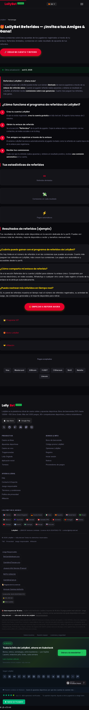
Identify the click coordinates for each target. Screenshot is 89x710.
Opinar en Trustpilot (14, 703)
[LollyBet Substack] (9, 677)
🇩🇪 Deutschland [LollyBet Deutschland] (37, 516)
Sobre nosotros (29, 636)
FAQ (3, 479)
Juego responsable (9, 487)
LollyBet (3, 20)
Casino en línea (8, 441)
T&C (3, 542)
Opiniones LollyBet (53, 449)
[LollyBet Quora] (34, 677)
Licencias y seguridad (58, 636)
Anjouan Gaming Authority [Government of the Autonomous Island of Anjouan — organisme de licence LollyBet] (13, 590)
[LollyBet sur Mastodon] (26, 428)
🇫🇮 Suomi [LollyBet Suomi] (28, 525)
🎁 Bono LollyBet (11, 333)
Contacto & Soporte (9, 483)
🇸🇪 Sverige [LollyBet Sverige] (40, 525)
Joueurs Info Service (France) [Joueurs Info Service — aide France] (15, 569)
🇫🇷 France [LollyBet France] (7, 516)
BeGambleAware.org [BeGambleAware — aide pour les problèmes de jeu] (11, 558)
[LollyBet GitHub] (39, 677)
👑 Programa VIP (11, 321)
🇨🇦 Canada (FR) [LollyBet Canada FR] (54, 520)
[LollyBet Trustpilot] (53, 677)
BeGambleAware (42, 616)
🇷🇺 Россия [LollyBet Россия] (62, 525)
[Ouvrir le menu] (81, 4)
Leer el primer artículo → (12, 660)
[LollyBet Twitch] (19, 677)
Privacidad (10, 542)
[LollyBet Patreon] (77, 677)
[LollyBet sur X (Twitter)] (4, 428)
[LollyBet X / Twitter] (4, 677)
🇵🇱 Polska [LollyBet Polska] (6, 525)
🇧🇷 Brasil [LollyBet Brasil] (6, 520)
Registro (49, 453)
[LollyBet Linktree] (73, 677)
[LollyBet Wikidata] (58, 677)
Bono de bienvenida (54, 441)
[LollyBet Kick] (24, 677)
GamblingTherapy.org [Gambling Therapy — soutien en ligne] (11, 563)
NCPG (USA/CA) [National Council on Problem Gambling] (9, 575)
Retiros (48, 461)
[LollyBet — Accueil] (14, 4)
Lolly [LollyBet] (12, 406)
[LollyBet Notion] (48, 677)
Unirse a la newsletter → (72, 654)
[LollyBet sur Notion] (32, 428)
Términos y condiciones (11, 491)
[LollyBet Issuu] (68, 677)
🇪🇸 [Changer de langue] (51, 4)
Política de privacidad (10, 495)
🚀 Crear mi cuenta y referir (21, 52)
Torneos (5, 465)
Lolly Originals (7, 457)
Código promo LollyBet (55, 445)
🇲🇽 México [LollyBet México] (17, 520)
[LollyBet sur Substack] (21, 428)
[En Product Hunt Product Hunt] (76, 684)
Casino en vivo (7, 449)
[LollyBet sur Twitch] (15, 428)
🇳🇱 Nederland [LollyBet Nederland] (73, 516)
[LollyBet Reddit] (43, 677)
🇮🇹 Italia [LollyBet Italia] (50, 516)
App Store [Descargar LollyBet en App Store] (9, 421)
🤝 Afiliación (8, 346)
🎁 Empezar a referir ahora (44, 307)
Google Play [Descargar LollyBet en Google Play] (24, 421)
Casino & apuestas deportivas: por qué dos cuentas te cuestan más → (50, 691)
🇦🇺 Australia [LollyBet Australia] (29, 520)
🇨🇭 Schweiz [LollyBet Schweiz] (68, 520)
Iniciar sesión (51, 457)
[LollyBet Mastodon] (29, 677)
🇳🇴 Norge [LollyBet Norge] (51, 525)
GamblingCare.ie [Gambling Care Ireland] (9, 581)
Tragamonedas (8, 453)
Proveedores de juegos (55, 465)
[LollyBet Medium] (14, 677)
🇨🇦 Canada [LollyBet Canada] (41, 520)
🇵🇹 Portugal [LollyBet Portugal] (80, 520)
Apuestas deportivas (10, 445)
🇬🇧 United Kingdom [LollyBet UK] (21, 516)
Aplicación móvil (8, 461)
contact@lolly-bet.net (70, 531)
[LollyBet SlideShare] (63, 677)
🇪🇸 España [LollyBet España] (60, 516)
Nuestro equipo (42, 636)
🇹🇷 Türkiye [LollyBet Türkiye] (18, 525)
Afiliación (5, 499)
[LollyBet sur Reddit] (9, 428)
